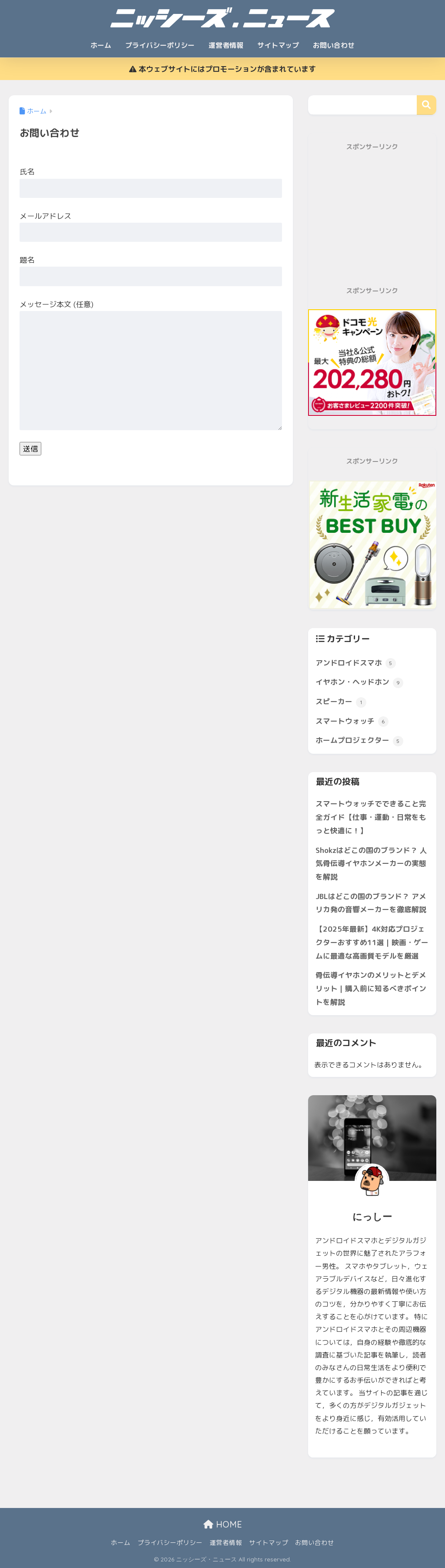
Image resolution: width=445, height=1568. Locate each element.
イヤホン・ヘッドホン (359, 682)
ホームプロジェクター (359, 740)
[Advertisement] (372, 219)
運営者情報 (226, 45)
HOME (222, 1524)
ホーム (100, 45)
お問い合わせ (334, 45)
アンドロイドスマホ (355, 663)
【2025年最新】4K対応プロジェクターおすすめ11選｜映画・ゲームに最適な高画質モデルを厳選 (371, 942)
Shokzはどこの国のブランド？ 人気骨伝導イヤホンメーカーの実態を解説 (371, 863)
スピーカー (340, 702)
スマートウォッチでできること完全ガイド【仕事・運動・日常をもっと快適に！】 (370, 817)
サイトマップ (278, 45)
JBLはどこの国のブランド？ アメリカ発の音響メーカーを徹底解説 (370, 903)
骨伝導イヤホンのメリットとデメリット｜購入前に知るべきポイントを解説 (370, 988)
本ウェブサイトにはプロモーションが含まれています (222, 69)
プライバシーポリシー (160, 45)
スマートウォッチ (352, 721)
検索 (426, 105)
